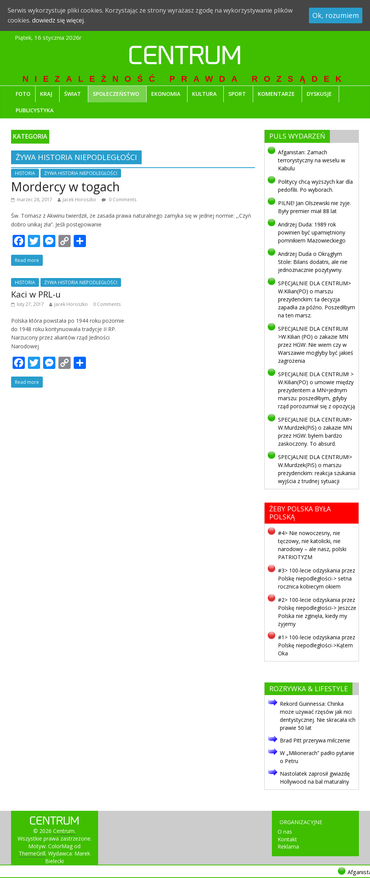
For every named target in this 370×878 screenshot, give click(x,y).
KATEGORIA (30, 136)
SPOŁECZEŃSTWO (116, 93)
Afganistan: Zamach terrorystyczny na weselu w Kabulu (311, 160)
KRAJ (46, 93)
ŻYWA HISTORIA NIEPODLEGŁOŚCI (80, 173)
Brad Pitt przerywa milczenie (315, 740)
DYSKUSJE (319, 93)
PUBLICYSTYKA (34, 110)
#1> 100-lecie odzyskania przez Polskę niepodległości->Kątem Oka (316, 645)
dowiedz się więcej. (58, 20)
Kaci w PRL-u (36, 294)
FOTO (23, 93)
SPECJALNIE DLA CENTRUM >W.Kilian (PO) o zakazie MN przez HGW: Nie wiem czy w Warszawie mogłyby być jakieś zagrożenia (315, 344)
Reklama (288, 846)
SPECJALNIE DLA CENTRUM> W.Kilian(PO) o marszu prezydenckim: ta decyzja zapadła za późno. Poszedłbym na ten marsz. (316, 299)
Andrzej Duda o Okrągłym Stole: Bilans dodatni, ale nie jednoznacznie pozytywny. (312, 261)
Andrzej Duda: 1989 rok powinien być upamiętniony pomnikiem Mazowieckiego (312, 232)
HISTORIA (25, 173)
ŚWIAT (72, 93)
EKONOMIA (165, 93)
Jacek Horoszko (79, 199)
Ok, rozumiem (335, 15)
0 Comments (107, 304)
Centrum (185, 58)
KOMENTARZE (276, 93)
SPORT (237, 93)
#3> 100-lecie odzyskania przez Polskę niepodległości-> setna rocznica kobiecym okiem (316, 578)
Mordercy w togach (65, 186)
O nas (285, 831)
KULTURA (204, 93)
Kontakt (287, 839)
